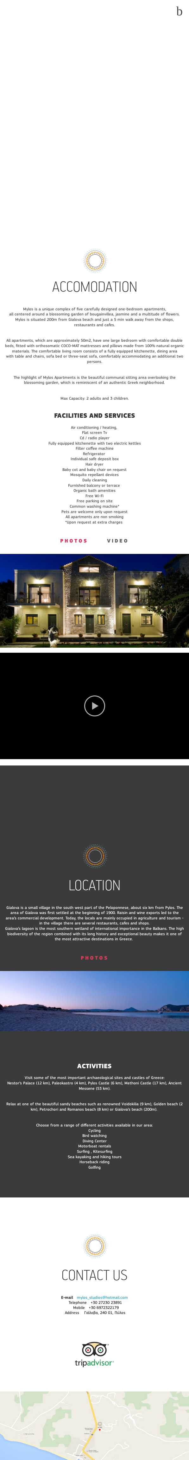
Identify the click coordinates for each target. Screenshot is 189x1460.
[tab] (74, 542)
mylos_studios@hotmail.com (102, 1298)
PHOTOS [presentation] (74, 541)
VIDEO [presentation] (118, 541)
